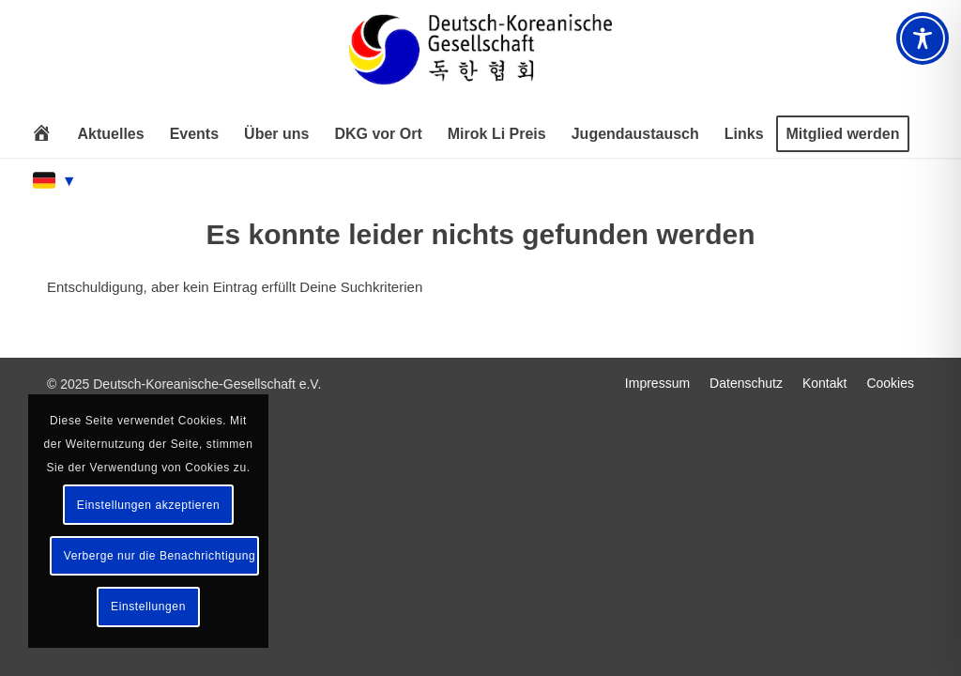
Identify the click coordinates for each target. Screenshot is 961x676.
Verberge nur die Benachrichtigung (160, 555)
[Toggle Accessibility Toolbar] (922, 38)
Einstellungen (148, 606)
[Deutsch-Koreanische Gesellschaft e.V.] (480, 57)
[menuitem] (41, 134)
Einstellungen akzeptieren (148, 505)
